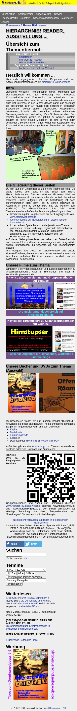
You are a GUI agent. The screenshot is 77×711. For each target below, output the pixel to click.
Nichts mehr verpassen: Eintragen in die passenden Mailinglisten (40, 521)
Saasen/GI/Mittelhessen (46, 18)
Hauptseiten (25, 57)
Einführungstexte (19, 435)
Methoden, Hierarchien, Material (36, 68)
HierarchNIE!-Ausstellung (32, 62)
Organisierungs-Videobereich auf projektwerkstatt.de (40, 313)
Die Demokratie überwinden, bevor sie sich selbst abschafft (28, 602)
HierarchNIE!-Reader (30, 59)
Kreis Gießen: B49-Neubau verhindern (26, 598)
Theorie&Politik (9, 18)
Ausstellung (38, 446)
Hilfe (25, 558)
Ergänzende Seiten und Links (22, 640)
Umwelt (58, 14)
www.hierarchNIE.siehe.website (23, 505)
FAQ (64, 708)
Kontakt (46, 708)
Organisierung (43, 14)
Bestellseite (16, 432)
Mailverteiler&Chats (28, 606)
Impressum (55, 708)
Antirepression (26, 14)
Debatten (25, 18)
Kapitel (13, 429)
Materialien (67, 18)
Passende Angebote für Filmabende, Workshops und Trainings (40, 355)
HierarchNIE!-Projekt (34, 24)
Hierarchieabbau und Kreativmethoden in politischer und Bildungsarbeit (28, 627)
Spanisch (15, 438)
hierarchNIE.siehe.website (56, 82)
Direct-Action (8, 14)
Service (5, 22)
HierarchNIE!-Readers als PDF (42, 440)
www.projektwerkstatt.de (23, 217)
